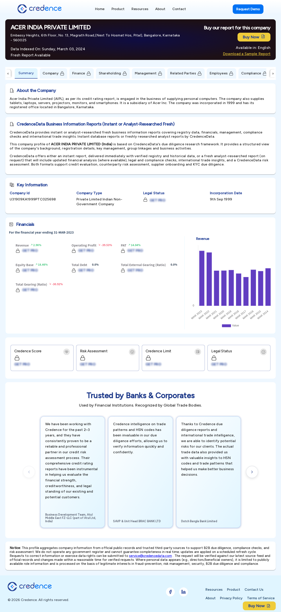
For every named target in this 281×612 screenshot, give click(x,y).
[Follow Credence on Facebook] (170, 591)
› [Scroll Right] (273, 73)
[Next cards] (252, 472)
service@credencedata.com (150, 556)
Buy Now (254, 37)
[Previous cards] (29, 472)
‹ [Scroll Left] (8, 73)
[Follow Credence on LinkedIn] (183, 591)
